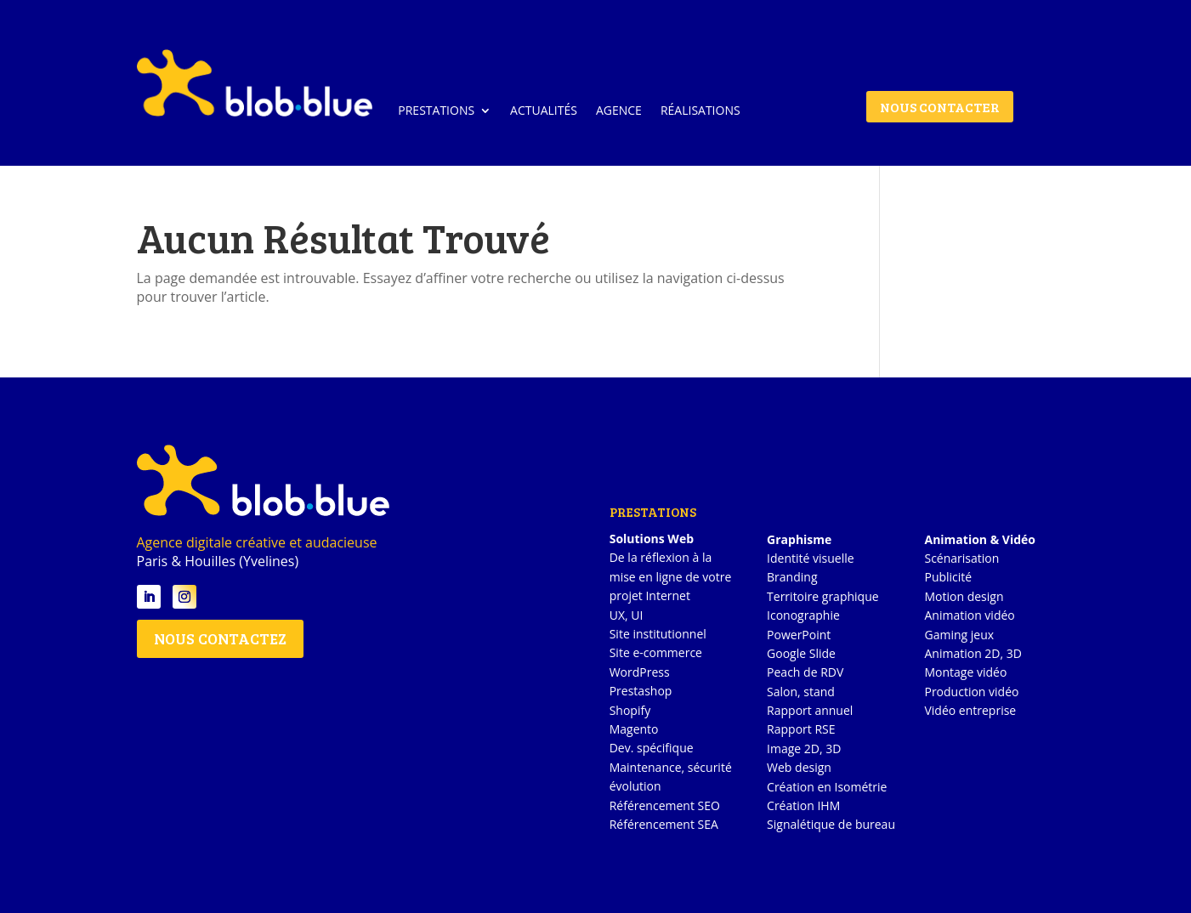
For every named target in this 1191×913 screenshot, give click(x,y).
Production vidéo (971, 691)
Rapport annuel (810, 710)
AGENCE (619, 110)
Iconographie (803, 615)
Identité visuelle (810, 558)
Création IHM (803, 805)
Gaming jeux (959, 635)
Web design (799, 767)
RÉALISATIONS (700, 110)
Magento (634, 729)
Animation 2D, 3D (972, 653)
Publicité (948, 577)
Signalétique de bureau (831, 824)
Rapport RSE (801, 729)
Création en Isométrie (827, 787)
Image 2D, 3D (804, 748)
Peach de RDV (805, 672)
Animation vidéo (969, 615)
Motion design (963, 596)
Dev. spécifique (652, 748)
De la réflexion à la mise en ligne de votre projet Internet (671, 576)
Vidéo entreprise (970, 710)
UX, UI (627, 615)
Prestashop (641, 691)
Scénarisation (961, 558)
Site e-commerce (656, 652)
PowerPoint (799, 635)
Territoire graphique (823, 596)
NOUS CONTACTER (940, 107)
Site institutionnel (658, 634)
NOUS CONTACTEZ (220, 638)
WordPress (640, 672)
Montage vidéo (965, 672)
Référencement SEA (664, 824)
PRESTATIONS (436, 110)
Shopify (630, 710)
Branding (792, 577)
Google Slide (801, 653)
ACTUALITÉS (543, 110)
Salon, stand (801, 691)
